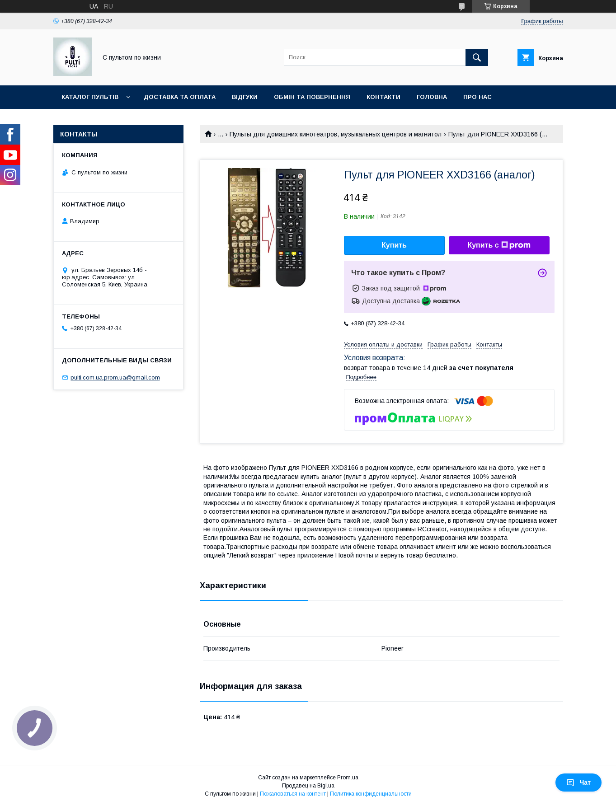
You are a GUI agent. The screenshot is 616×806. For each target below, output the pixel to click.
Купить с (498, 245)
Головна (432, 97)
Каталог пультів (89, 97)
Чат (578, 782)
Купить (394, 245)
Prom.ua (347, 777)
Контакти (383, 97)
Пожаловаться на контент (293, 794)
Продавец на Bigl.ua (308, 786)
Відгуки (245, 97)
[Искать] (477, 57)
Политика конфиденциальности (371, 794)
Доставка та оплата (180, 97)
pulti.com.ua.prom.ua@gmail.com (115, 377)
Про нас (477, 97)
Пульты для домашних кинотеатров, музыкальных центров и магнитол (336, 134)
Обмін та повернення (312, 97)
